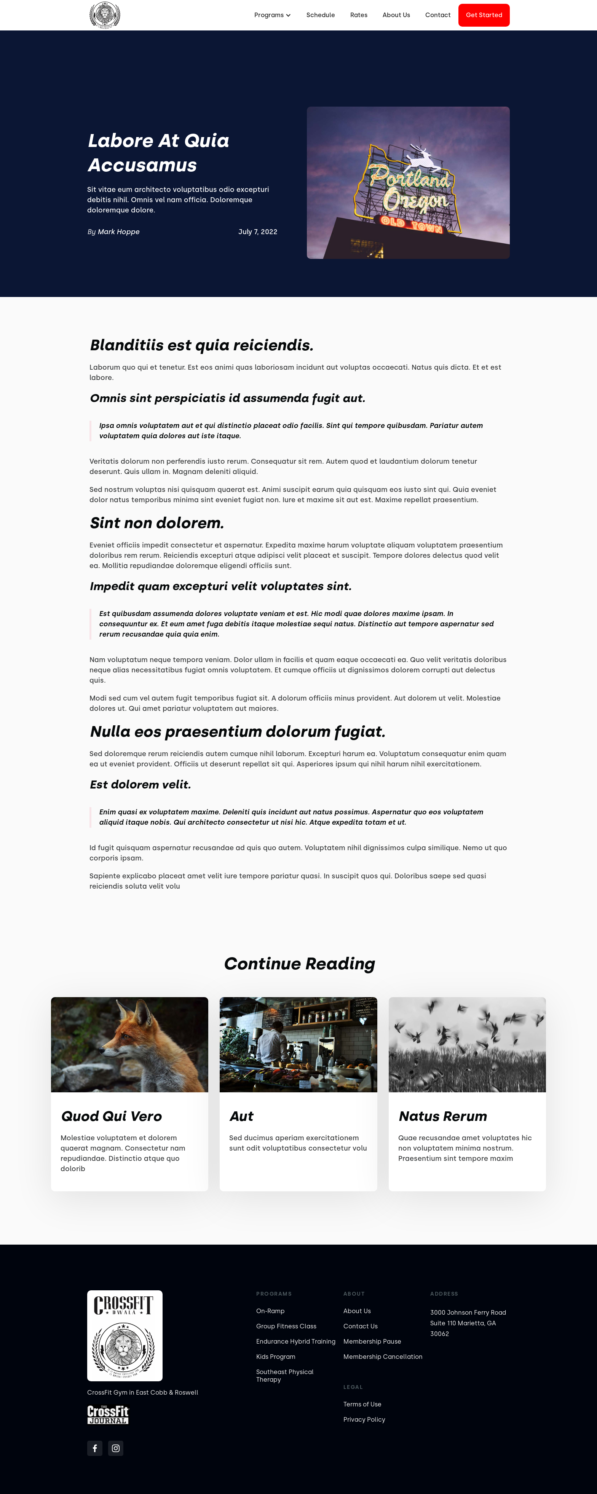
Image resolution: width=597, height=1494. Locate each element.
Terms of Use (362, 1404)
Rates (358, 15)
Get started (484, 15)
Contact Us (360, 1326)
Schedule (320, 15)
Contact (438, 15)
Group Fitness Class (286, 1326)
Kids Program (275, 1356)
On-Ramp (270, 1311)
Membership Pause (372, 1341)
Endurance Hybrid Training (295, 1341)
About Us (396, 15)
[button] (272, 15)
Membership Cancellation (383, 1356)
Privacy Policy (364, 1419)
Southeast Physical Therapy (285, 1375)
